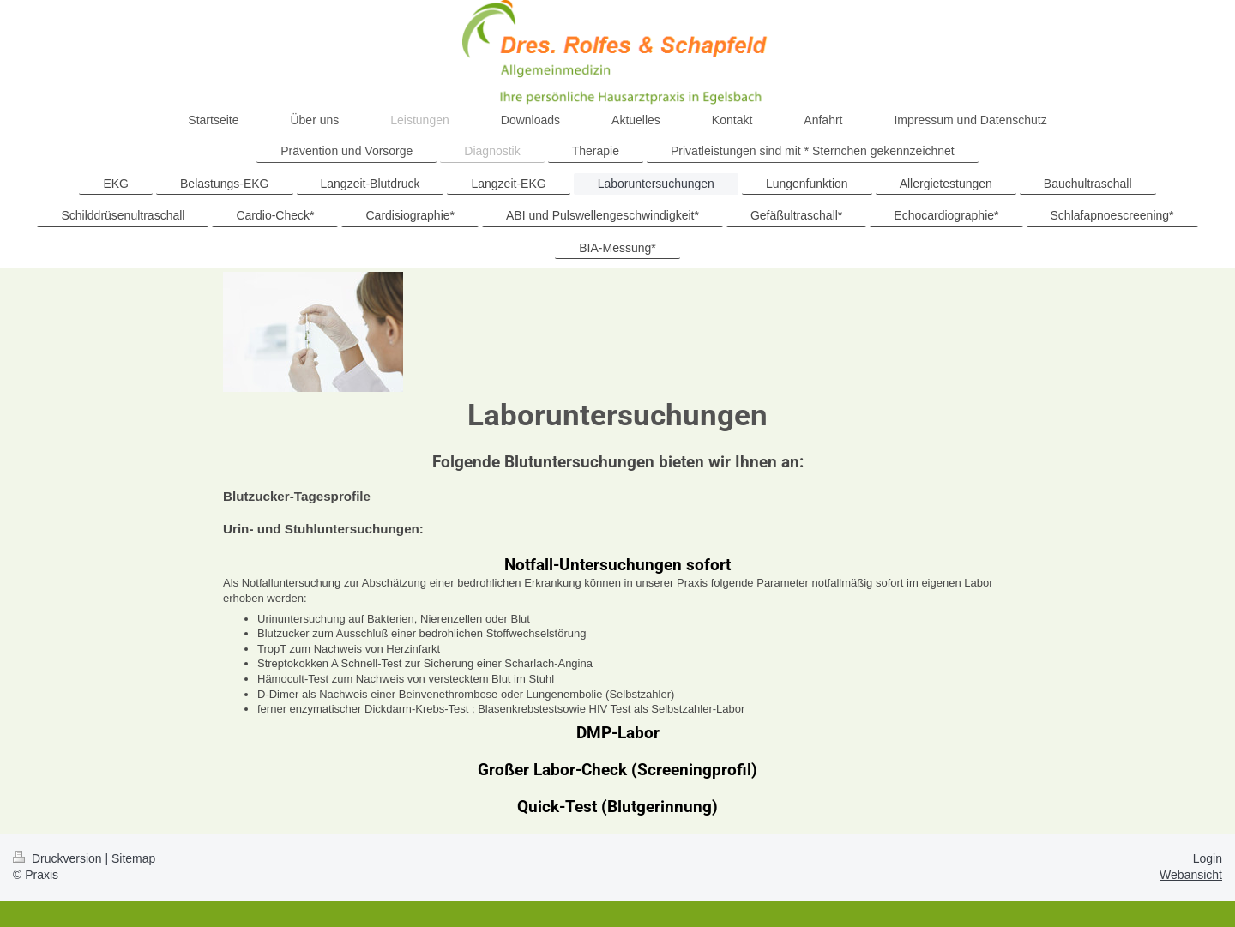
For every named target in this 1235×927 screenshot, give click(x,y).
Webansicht (1191, 875)
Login (1207, 858)
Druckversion (59, 858)
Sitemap (133, 858)
